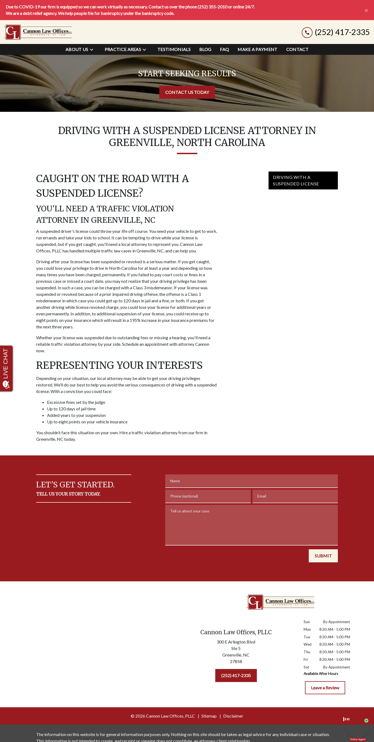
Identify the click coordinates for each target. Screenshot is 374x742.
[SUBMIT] (323, 555)
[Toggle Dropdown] (93, 49)
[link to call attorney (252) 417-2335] (336, 32)
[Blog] (205, 49)
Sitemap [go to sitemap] (209, 715)
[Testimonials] (174, 49)
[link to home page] (38, 32)
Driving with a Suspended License (296, 180)
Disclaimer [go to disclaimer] (233, 715)
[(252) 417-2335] (236, 675)
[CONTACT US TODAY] (187, 92)
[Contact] (297, 49)
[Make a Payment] (257, 49)
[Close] (366, 10)
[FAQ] (224, 49)
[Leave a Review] (325, 687)
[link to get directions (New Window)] (235, 653)
